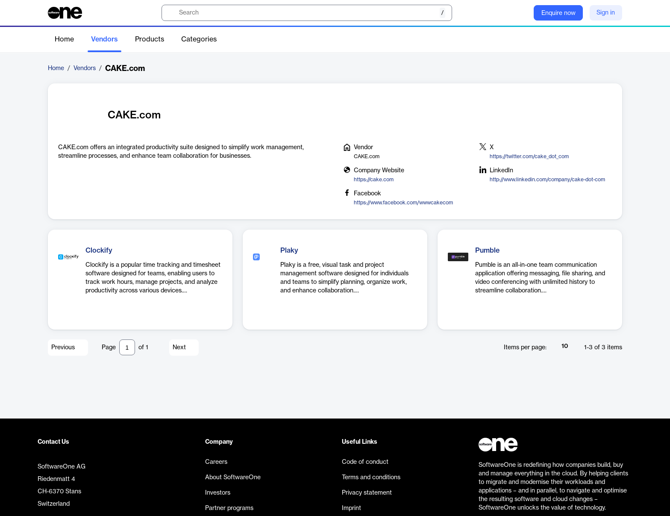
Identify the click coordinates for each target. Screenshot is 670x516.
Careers (216, 462)
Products (149, 39)
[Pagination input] (127, 347)
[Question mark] (521, 12)
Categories (199, 39)
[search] (307, 13)
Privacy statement (367, 493)
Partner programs (229, 508)
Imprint (351, 508)
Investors (217, 493)
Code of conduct (365, 462)
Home (64, 39)
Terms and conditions (371, 478)
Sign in (606, 13)
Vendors (104, 39)
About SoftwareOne (233, 478)
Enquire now (558, 13)
